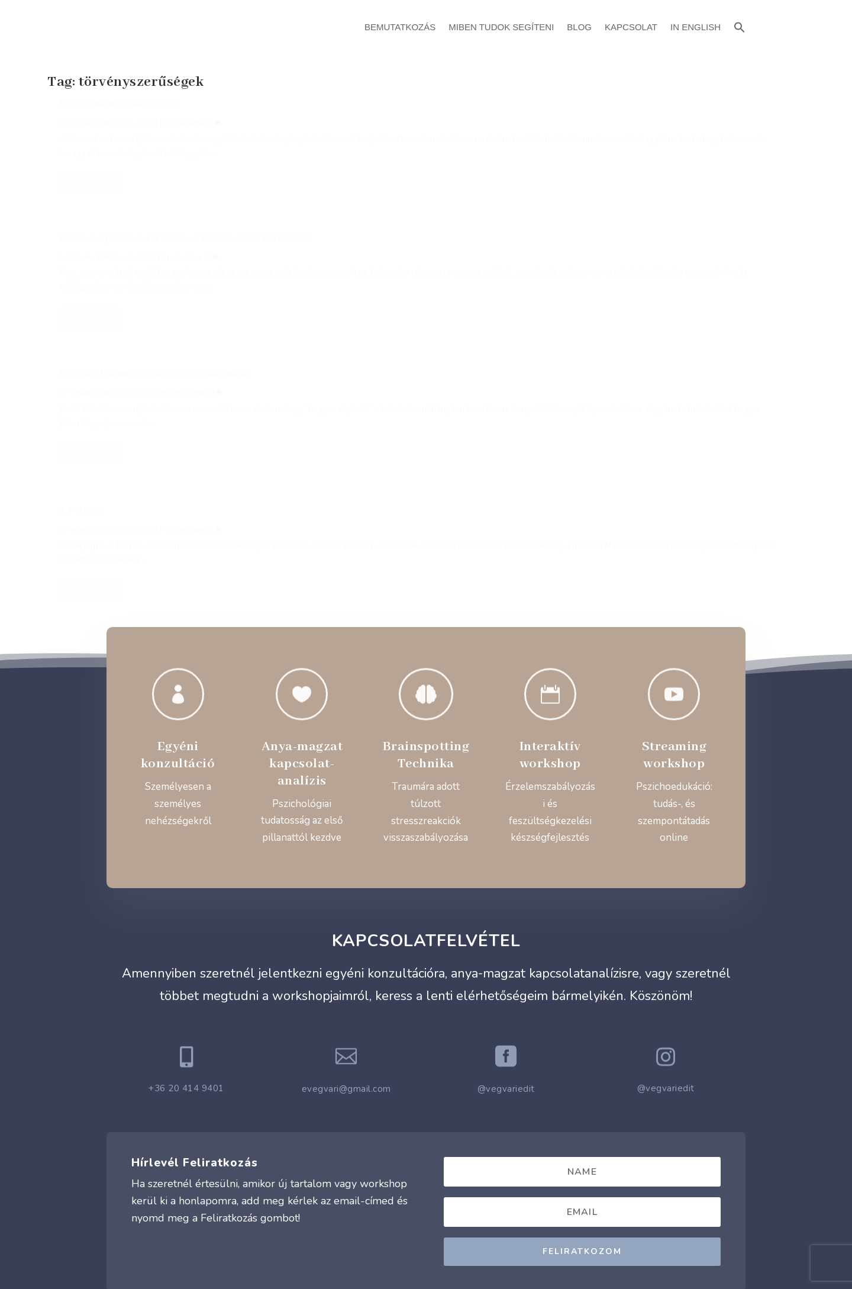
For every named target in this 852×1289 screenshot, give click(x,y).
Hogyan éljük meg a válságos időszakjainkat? (660, 117)
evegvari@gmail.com (346, 890)
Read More (90, 239)
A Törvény (81, 294)
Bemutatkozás (399, 27)
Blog (579, 27)
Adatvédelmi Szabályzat (426, 1173)
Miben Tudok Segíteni (501, 27)
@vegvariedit (506, 890)
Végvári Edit (89, 136)
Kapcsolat (631, 27)
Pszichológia (181, 136)
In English (695, 27)
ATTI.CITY (444, 1252)
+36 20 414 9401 (186, 889)
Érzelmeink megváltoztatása (119, 117)
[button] (740, 26)
